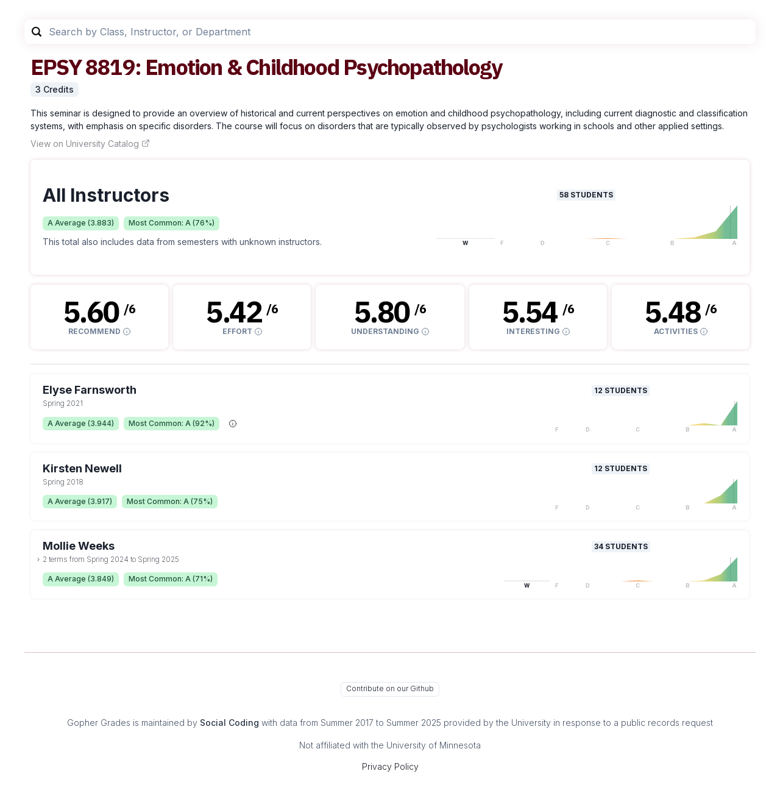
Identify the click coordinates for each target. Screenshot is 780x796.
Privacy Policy (390, 766)
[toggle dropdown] (38, 559)
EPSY (55, 66)
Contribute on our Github (390, 688)
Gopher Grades (98, 722)
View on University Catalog (90, 143)
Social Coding (229, 722)
